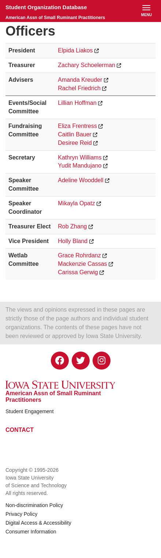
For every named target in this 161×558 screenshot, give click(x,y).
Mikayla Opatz (76, 203)
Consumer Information (30, 532)
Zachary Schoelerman (86, 65)
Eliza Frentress (77, 126)
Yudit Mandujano (79, 165)
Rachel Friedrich (79, 88)
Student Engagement (29, 411)
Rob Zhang (72, 226)
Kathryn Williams (79, 157)
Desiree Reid (74, 143)
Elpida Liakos (75, 50)
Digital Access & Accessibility (38, 523)
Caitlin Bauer (74, 134)
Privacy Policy (21, 514)
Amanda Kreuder (80, 80)
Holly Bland (72, 241)
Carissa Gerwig (78, 272)
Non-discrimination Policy (34, 505)
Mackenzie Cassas (82, 264)
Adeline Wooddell (80, 180)
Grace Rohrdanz (79, 255)
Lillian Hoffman (77, 103)
